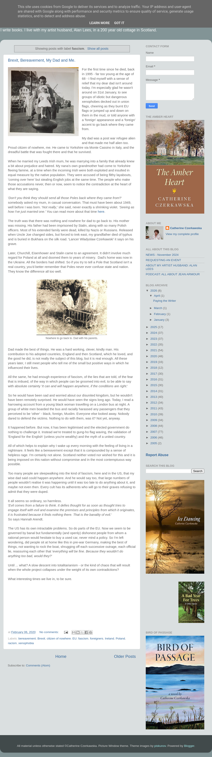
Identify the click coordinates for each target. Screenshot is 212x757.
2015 (154, 385)
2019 (154, 362)
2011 (154, 408)
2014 (154, 391)
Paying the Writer (164, 300)
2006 (154, 437)
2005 (154, 443)
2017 (154, 373)
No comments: (50, 632)
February (160, 314)
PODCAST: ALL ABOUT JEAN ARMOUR (173, 274)
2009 (154, 420)
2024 (154, 332)
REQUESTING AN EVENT (163, 260)
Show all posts (97, 48)
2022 (154, 344)
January (159, 319)
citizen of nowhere (59, 638)
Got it (119, 23)
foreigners (96, 638)
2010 (154, 414)
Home (60, 656)
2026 (154, 290)
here (101, 211)
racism (12, 643)
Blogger (189, 746)
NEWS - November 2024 (162, 254)
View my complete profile (182, 234)
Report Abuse (157, 455)
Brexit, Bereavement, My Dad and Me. (41, 60)
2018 (154, 367)
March (158, 308)
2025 (154, 327)
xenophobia (26, 643)
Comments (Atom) (38, 665)
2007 (154, 431)
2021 (154, 350)
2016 (154, 379)
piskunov (160, 746)
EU (74, 638)
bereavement (27, 638)
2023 (154, 338)
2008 (154, 425)
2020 (154, 356)
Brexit (41, 638)
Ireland (109, 638)
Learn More (99, 23)
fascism (83, 638)
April (157, 295)
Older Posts (125, 656)
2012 (154, 402)
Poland (120, 638)
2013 (154, 396)
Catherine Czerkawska (186, 228)
